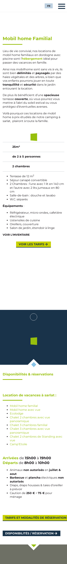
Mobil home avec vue (25, 409)
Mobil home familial (24, 406)
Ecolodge (16, 413)
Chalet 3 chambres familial (28, 425)
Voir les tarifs (31, 244)
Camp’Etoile (18, 444)
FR (48, 5)
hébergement (32, 58)
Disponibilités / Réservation (29, 533)
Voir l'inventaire (16, 234)
